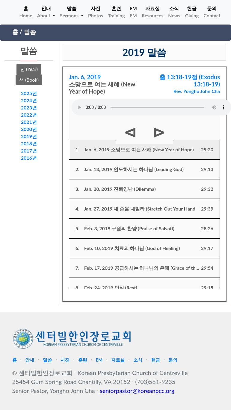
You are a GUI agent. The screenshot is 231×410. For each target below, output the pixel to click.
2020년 (29, 129)
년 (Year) (29, 69)
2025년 (29, 93)
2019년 (29, 136)
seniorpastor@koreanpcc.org (137, 390)
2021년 (29, 122)
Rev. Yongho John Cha (196, 91)
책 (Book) (29, 80)
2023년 (29, 107)
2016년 (29, 158)
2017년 (29, 150)
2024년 (29, 100)
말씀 (30, 31)
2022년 (29, 115)
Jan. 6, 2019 (85, 76)
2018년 (29, 143)
